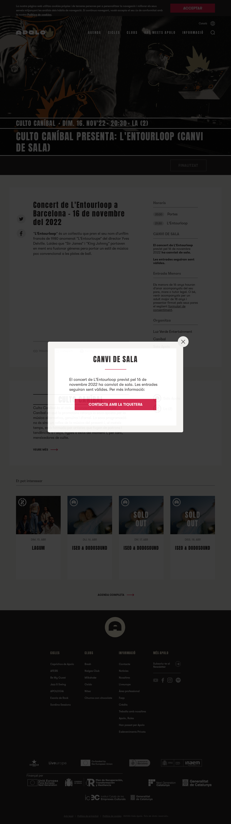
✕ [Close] (183, 342)
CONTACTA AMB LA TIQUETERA (116, 405)
